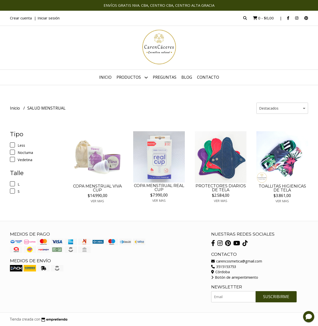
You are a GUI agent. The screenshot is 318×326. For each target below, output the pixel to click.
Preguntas (164, 77)
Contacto (208, 77)
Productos (132, 77)
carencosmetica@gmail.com (236, 261)
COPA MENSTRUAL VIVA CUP (97, 188)
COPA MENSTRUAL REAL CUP (159, 187)
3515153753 (223, 266)
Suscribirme (276, 296)
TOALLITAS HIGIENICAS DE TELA (282, 188)
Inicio (105, 77)
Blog (186, 77)
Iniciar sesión (49, 17)
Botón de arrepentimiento (234, 277)
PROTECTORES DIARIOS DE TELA (221, 188)
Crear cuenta (21, 17)
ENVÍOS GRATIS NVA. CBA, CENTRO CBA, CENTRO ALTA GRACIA (159, 5)
